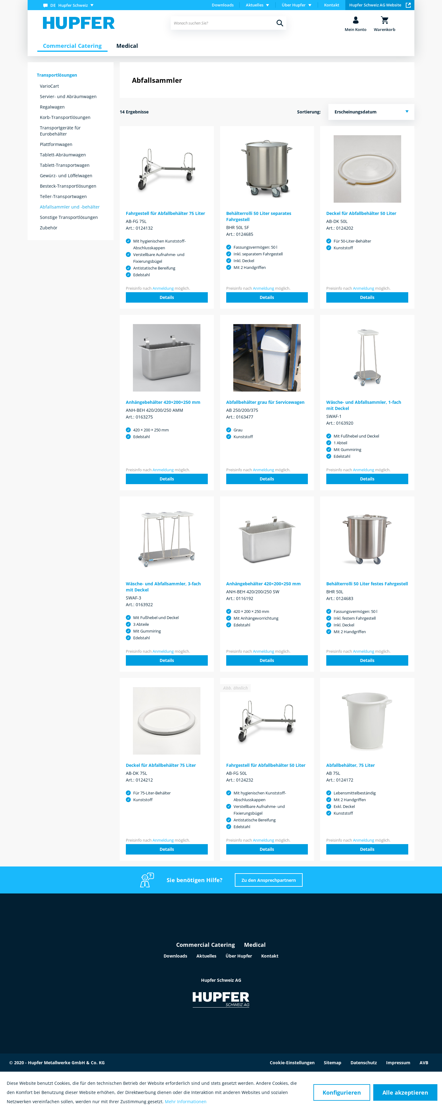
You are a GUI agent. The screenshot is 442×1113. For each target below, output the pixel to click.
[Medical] (127, 46)
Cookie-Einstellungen (292, 1062)
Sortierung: (309, 112)
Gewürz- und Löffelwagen (66, 175)
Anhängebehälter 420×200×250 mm (163, 402)
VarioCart (49, 86)
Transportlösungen (57, 75)
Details (167, 297)
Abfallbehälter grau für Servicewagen (265, 402)
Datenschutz (364, 1062)
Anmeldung (163, 288)
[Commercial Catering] (72, 46)
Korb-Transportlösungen (65, 117)
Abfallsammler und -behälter (70, 207)
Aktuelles (206, 956)
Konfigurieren (342, 1092)
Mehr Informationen (186, 1101)
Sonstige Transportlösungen (69, 217)
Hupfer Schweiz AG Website (380, 5)
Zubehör (48, 228)
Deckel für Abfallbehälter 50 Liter (361, 213)
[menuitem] (69, 5)
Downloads (223, 5)
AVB (424, 1062)
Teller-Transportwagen (63, 196)
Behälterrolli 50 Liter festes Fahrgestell (367, 584)
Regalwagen (52, 107)
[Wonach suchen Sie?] (228, 23)
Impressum (398, 1062)
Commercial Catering (205, 944)
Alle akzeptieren (405, 1092)
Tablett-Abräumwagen (63, 155)
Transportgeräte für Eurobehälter (60, 131)
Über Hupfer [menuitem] (294, 5)
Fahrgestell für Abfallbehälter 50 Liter (265, 765)
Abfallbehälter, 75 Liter (350, 765)
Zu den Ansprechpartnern (269, 880)
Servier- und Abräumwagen (68, 96)
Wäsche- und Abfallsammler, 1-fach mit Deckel (363, 405)
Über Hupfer (239, 956)
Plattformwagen (56, 144)
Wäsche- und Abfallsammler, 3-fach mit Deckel (163, 587)
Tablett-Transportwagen (65, 165)
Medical (255, 944)
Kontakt (331, 5)
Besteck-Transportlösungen (68, 186)
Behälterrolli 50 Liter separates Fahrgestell (258, 216)
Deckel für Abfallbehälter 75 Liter (161, 765)
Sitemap (332, 1062)
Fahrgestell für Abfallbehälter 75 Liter (165, 213)
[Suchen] (279, 23)
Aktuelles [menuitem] (254, 5)
